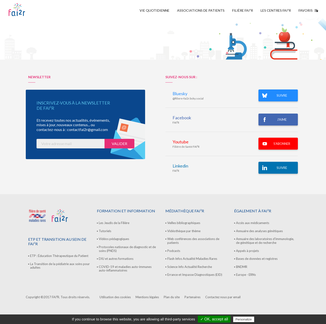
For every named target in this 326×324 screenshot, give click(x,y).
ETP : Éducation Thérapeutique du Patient (59, 256)
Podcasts (173, 251)
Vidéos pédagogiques (114, 239)
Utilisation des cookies (115, 297)
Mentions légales (147, 297)
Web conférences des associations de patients (193, 241)
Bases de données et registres (257, 259)
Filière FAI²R (242, 10)
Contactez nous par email (223, 297)
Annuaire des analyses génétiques (259, 231)
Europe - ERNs (246, 275)
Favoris (307, 10)
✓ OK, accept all (214, 319)
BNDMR (241, 267)
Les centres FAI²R (276, 10)
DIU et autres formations (116, 259)
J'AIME (282, 119)
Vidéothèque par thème (183, 231)
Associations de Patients (201, 10)
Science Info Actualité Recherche (189, 267)
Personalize (244, 319)
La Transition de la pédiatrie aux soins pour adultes (60, 266)
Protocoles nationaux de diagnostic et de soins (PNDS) (127, 249)
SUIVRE (282, 95)
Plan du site (172, 297)
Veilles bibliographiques (183, 223)
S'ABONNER (281, 144)
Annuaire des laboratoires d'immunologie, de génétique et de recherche (265, 241)
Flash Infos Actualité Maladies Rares (192, 259)
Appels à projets (247, 251)
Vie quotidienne (154, 10)
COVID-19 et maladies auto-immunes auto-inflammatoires (125, 268)
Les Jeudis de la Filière (114, 223)
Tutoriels (105, 231)
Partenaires (192, 297)
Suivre (282, 168)
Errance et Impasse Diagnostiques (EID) (194, 275)
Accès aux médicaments (252, 223)
